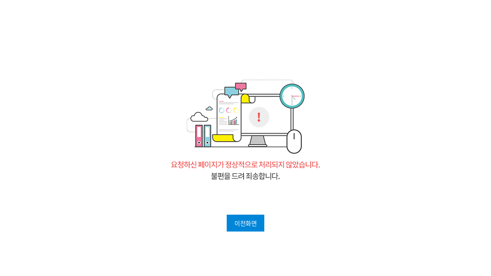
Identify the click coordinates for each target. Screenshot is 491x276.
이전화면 (245, 223)
